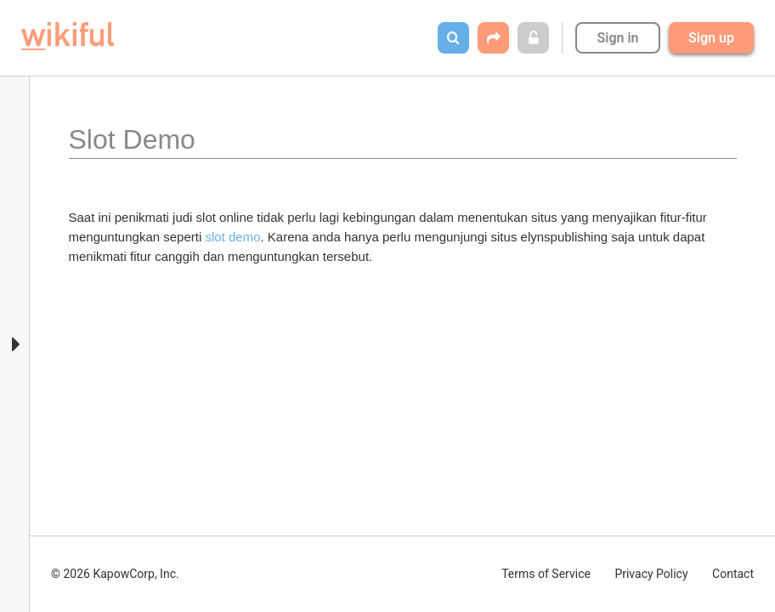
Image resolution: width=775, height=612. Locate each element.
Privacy (650, 574)
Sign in (617, 38)
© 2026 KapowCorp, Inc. (115, 574)
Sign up (711, 38)
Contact (733, 574)
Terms (546, 574)
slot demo (232, 237)
